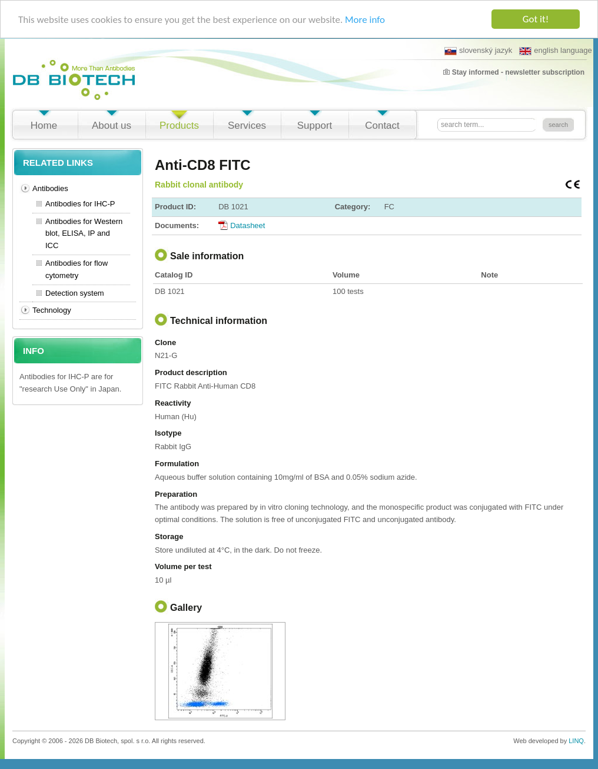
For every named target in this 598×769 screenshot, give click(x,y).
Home (44, 125)
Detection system (74, 292)
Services (247, 125)
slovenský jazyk (478, 50)
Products (179, 125)
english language (555, 50)
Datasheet (247, 224)
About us (111, 125)
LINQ (576, 740)
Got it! (536, 19)
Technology (51, 310)
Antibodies (50, 188)
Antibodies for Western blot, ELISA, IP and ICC (83, 233)
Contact (382, 125)
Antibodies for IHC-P (80, 203)
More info (365, 19)
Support (315, 125)
